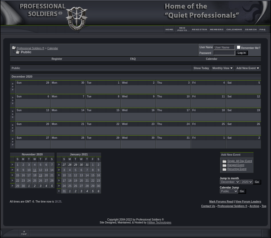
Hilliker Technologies (159, 222)
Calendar (52, 48)
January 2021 (79, 154)
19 (40, 175)
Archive (254, 206)
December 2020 (22, 76)
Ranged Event (235, 165)
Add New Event (246, 68)
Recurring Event (236, 169)
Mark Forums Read (221, 201)
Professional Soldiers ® (30, 48)
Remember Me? (248, 48)
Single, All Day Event (239, 161)
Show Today (201, 68)
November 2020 (32, 154)
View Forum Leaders (248, 201)
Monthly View (221, 68)
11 (34, 170)
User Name (206, 47)
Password (205, 53)
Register (57, 58)
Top (263, 206)
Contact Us (208, 206)
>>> (12, 86)
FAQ (133, 58)
